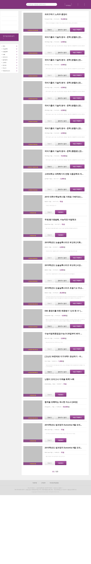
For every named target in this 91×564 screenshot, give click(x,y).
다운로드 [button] (60, 212)
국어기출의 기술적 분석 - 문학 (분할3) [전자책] (65, 82)
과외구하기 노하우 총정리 (56, 14)
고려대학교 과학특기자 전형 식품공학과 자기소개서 (67, 174)
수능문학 (5, 49)
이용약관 (34, 483)
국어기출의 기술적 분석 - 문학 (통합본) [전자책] (65, 151)
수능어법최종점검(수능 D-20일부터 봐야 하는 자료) (67, 333)
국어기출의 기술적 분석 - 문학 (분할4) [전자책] (65, 60)
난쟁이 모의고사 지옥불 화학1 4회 (59, 379)
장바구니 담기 (62, 30)
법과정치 (5, 60)
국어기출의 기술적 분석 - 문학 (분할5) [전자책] (65, 37)
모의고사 (5, 57)
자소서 (4, 68)
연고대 (4, 65)
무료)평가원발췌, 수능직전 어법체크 (60, 219)
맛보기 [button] (49, 30)
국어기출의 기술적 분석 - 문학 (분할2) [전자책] (65, 105)
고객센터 (43, 483)
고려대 (4, 62)
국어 (4, 46)
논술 (4, 54)
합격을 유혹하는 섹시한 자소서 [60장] (61, 402)
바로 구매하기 (77, 30)
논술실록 (5, 51)
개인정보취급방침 (54, 483)
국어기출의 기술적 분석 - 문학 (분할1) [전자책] (65, 128)
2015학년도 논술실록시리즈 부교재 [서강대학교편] (67, 265)
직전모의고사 (6, 71)
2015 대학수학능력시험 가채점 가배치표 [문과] (65, 196)
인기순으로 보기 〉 (8, 37)
